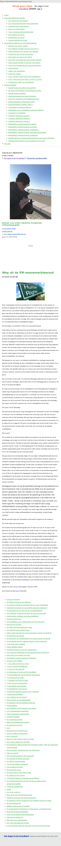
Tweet (30, 245)
